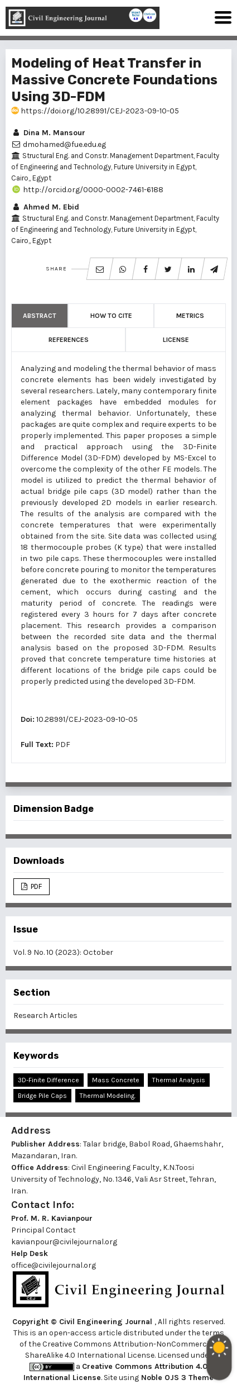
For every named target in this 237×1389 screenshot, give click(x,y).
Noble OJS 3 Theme (176, 1377)
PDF (62, 744)
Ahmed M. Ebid (45, 207)
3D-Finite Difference (48, 1080)
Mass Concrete (115, 1080)
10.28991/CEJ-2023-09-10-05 (87, 719)
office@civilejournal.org (53, 1265)
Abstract (39, 316)
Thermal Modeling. (108, 1096)
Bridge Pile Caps (42, 1096)
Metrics (190, 316)
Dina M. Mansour (48, 132)
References (69, 340)
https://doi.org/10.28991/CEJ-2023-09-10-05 (95, 111)
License (176, 340)
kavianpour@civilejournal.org (64, 1242)
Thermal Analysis (178, 1080)
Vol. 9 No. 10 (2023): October (63, 952)
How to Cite (111, 316)
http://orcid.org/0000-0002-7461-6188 (87, 189)
